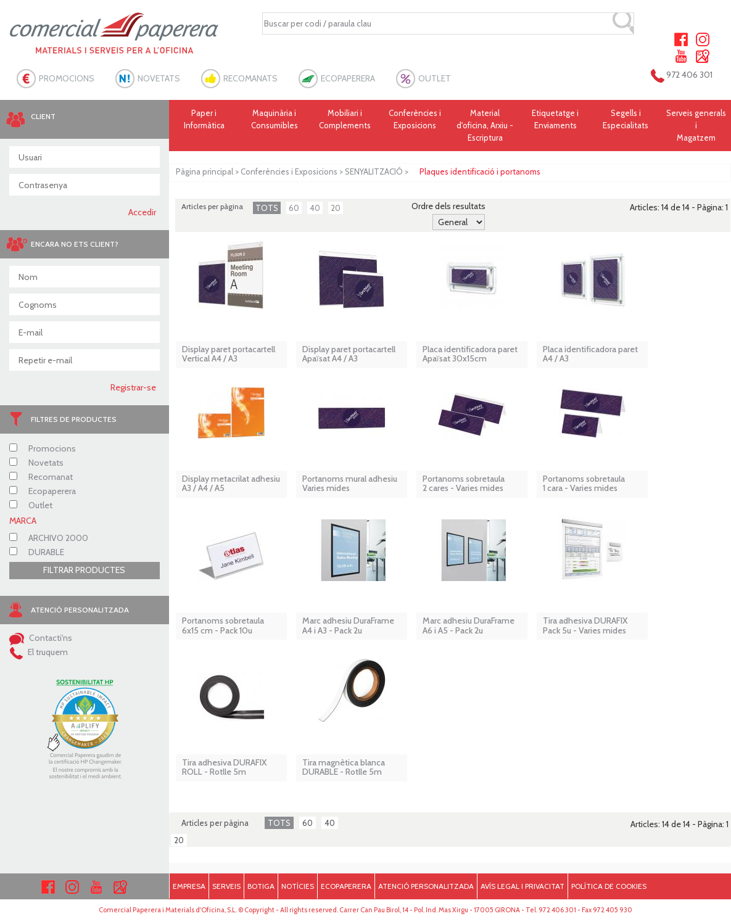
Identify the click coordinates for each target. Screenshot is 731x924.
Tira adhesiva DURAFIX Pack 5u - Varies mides (585, 625)
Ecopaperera (42, 491)
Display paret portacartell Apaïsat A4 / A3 (348, 354)
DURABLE (36, 552)
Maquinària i (274, 119)
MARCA (22, 520)
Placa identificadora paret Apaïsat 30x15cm (470, 354)
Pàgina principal (204, 171)
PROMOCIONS (66, 78)
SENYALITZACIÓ (374, 171)
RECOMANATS (250, 78)
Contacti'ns (40, 637)
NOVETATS (159, 78)
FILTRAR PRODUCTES (84, 569)
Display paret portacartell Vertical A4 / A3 (228, 354)
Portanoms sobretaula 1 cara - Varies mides (584, 483)
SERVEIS (226, 886)
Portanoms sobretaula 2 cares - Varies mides (464, 483)
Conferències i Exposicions (289, 171)
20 (336, 208)
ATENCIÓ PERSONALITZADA (426, 886)
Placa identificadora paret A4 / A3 (590, 354)
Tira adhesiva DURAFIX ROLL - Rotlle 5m (224, 767)
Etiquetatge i (555, 119)
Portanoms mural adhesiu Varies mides (349, 483)
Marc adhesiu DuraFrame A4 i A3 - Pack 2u (348, 625)
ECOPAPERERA (348, 78)
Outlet (30, 505)
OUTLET (434, 78)
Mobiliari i (345, 119)
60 (294, 208)
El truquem (38, 652)
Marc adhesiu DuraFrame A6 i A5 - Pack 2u (468, 625)
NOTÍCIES (297, 886)
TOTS (266, 208)
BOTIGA (261, 886)
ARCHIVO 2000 (48, 537)
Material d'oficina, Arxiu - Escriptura (484, 125)
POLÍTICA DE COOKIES (608, 886)
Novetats (36, 462)
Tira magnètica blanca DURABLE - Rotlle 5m (343, 767)
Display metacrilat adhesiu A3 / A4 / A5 (231, 483)
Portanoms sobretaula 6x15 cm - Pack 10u (223, 625)
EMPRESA (189, 886)
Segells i (625, 119)
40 (315, 208)
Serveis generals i (696, 126)
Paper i (204, 119)
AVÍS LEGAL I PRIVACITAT (522, 886)
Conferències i (414, 119)
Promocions (42, 448)
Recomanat (41, 476)
